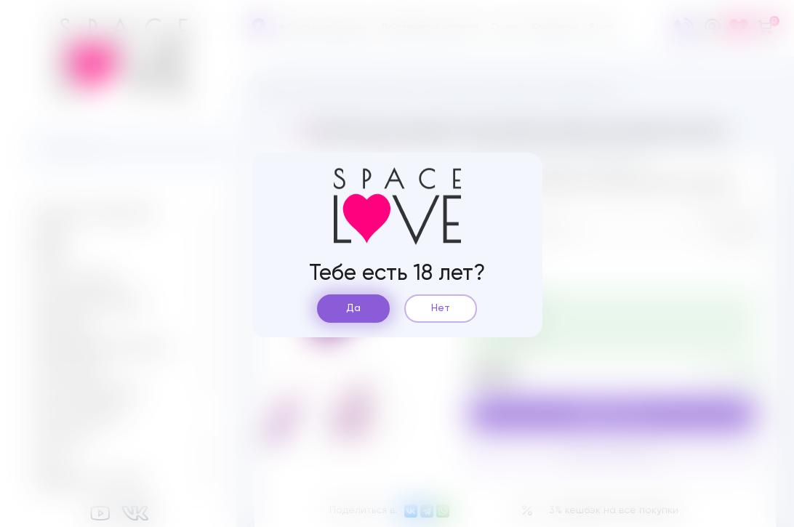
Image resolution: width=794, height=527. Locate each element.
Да (353, 308)
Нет (440, 308)
